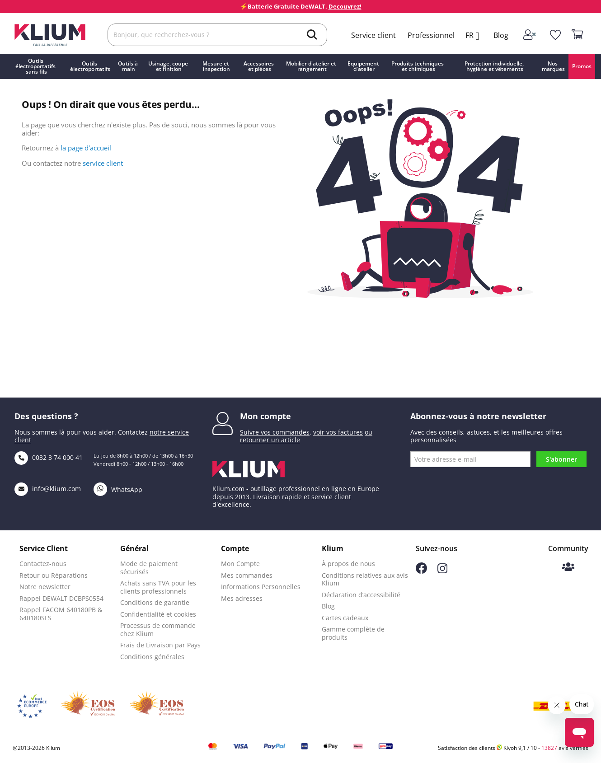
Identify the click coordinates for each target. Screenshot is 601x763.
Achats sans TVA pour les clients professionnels (158, 587)
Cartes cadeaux (345, 617)
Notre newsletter (44, 586)
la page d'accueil (86, 147)
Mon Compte (240, 563)
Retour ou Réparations (53, 575)
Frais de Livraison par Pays (160, 645)
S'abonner (561, 459)
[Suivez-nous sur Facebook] (421, 571)
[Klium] (50, 34)
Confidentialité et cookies (158, 614)
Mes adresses (242, 598)
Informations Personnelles (260, 586)
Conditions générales (152, 656)
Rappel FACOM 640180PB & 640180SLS (60, 613)
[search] (312, 35)
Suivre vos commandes (275, 432)
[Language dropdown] (475, 36)
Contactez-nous (42, 563)
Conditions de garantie (154, 602)
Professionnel (431, 35)
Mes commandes (246, 575)
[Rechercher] (217, 34)
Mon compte (265, 416)
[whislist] (555, 35)
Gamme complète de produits (353, 633)
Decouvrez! (345, 6)
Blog (500, 35)
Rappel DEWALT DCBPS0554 (61, 598)
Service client (373, 35)
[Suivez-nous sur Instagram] (442, 570)
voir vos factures (338, 432)
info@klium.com (47, 488)
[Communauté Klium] (568, 567)
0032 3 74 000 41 (48, 457)
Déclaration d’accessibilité (361, 594)
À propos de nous (348, 563)
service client (103, 163)
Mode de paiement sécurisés (149, 567)
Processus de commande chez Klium (158, 629)
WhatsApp (118, 489)
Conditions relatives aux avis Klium (365, 579)
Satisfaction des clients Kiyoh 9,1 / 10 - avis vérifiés (513, 748)
